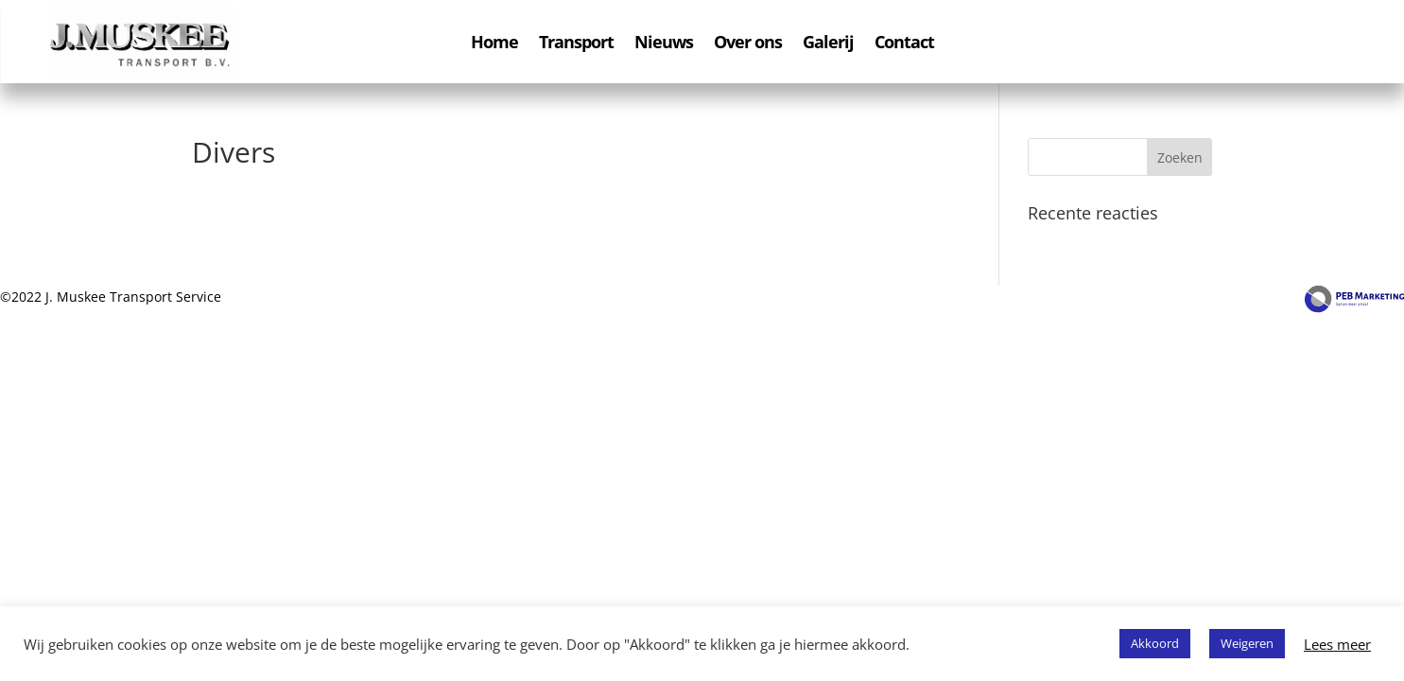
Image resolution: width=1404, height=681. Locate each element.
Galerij (828, 44)
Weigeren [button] (1247, 643)
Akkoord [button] (1155, 643)
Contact (904, 44)
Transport (576, 44)
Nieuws (663, 44)
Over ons (748, 44)
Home (494, 44)
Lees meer (1337, 644)
